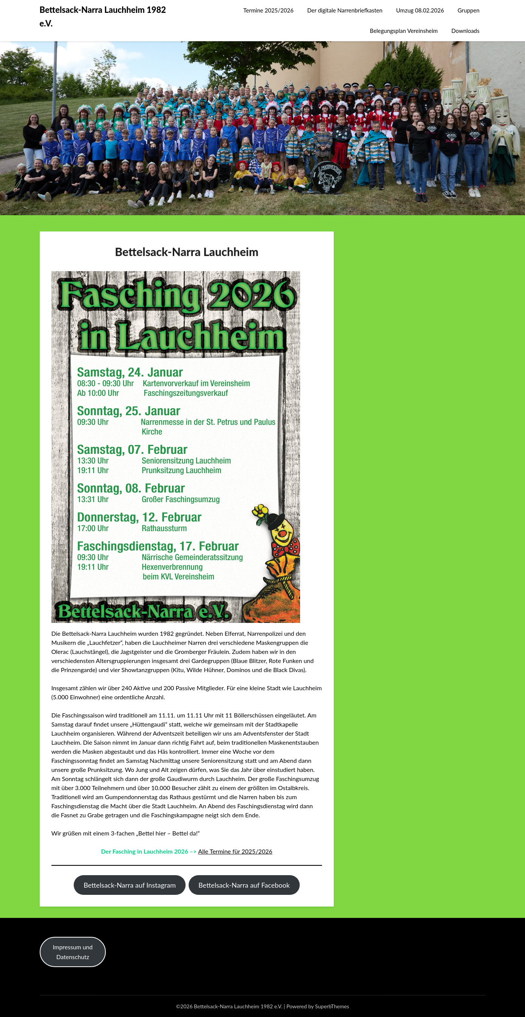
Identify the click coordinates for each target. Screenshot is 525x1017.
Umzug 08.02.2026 (420, 10)
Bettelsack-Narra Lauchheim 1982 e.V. (103, 16)
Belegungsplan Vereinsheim (404, 30)
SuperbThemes (332, 1006)
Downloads (465, 30)
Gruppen (469, 10)
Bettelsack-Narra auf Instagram (130, 885)
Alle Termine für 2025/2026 (235, 851)
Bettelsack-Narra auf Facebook (244, 885)
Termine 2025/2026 (268, 10)
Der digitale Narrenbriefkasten (345, 10)
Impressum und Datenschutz (73, 951)
